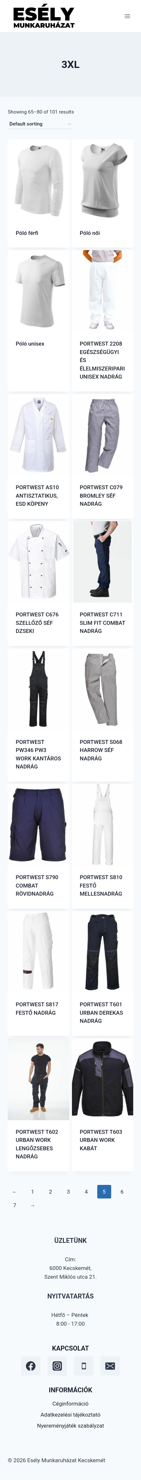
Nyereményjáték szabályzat (70, 1425)
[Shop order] (40, 124)
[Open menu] (127, 16)
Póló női (90, 233)
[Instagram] (57, 1365)
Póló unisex (30, 343)
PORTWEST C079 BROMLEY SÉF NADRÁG (101, 495)
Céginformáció (70, 1403)
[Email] (110, 1365)
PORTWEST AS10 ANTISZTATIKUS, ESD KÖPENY (37, 495)
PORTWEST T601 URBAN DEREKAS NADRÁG (101, 1012)
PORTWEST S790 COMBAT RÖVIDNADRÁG (37, 885)
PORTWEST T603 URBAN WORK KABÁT (101, 1140)
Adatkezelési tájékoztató (70, 1414)
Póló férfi (27, 233)
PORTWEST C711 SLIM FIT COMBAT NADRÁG (102, 622)
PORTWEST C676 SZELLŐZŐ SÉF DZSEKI (37, 622)
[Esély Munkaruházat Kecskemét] (43, 16)
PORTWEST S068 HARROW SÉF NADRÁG (101, 750)
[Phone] (83, 1365)
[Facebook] (30, 1365)
